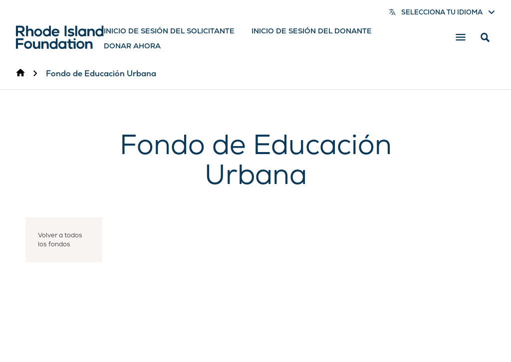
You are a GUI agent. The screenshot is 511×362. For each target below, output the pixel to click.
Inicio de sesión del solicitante (169, 30)
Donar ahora (132, 45)
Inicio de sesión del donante (312, 30)
